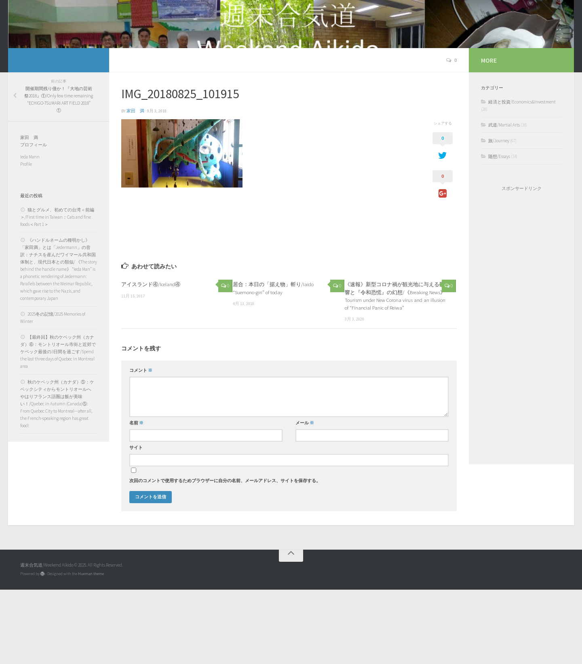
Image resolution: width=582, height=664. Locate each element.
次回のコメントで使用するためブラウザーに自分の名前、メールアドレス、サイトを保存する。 (225, 555)
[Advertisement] (521, 402)
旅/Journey (498, 215)
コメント (140, 444)
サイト (136, 522)
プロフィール (33, 219)
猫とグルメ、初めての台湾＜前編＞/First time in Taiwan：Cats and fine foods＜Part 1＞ (57, 291)
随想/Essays (499, 231)
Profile (26, 238)
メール (304, 497)
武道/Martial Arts (504, 199)
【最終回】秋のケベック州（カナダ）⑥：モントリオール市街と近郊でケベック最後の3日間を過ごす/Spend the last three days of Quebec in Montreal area (58, 426)
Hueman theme (91, 648)
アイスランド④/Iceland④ (150, 358)
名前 (136, 497)
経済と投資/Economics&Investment (522, 176)
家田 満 (135, 185)
